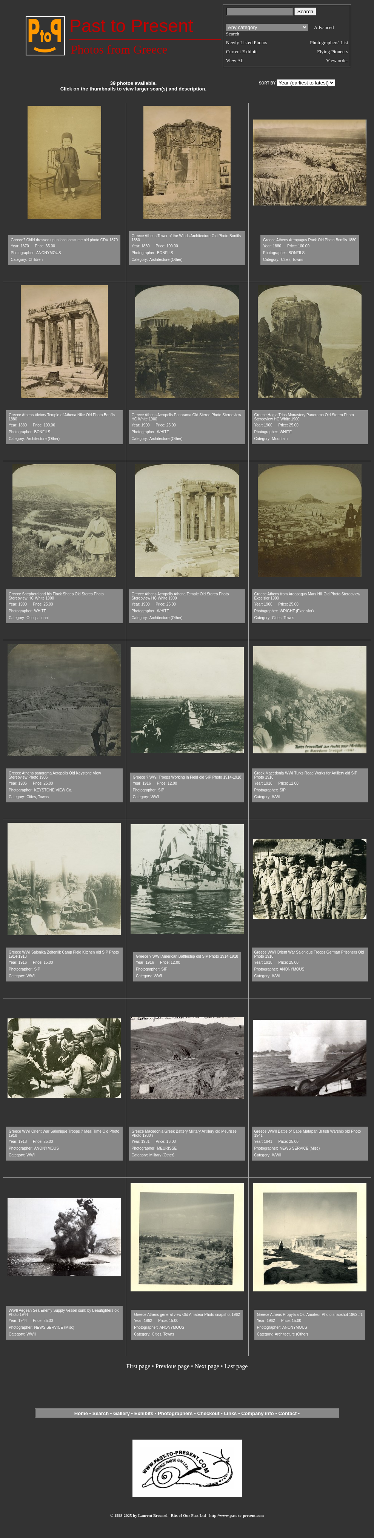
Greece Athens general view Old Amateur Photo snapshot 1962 (187, 1315)
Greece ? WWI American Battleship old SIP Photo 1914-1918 (187, 956)
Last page (236, 1366)
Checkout (208, 1413)
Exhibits (144, 1413)
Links (230, 1413)
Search (100, 1413)
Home (81, 1413)
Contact (288, 1413)
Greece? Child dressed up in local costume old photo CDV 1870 (64, 240)
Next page (207, 1366)
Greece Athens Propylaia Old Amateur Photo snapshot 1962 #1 (310, 1315)
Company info (258, 1413)
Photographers (175, 1413)
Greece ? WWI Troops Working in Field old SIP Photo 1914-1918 (187, 777)
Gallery (121, 1413)
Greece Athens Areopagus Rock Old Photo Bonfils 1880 (309, 240)
